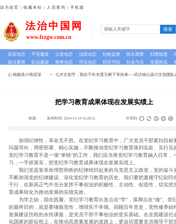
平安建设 (40, 54)
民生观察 (135, 54)
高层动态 (16, 54)
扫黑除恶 (159, 54)
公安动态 (64, 54)
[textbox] (130, 29)
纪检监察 (111, 54)
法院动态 (87, 54)
